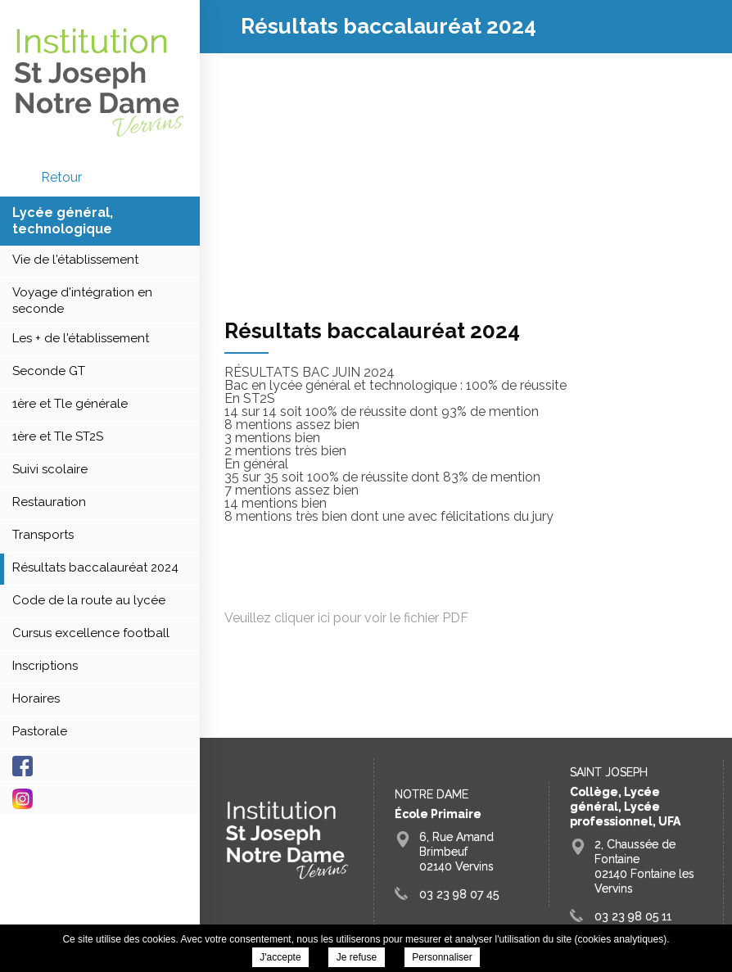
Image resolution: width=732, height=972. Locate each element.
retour (61, 177)
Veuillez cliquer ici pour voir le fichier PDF (346, 618)
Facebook (41, 764)
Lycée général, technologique (62, 221)
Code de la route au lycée (88, 600)
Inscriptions (45, 665)
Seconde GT (48, 371)
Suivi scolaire (50, 469)
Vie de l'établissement (75, 259)
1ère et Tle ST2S (57, 436)
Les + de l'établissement (80, 338)
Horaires (36, 698)
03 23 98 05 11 (632, 916)
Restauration (49, 502)
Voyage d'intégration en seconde (82, 300)
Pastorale (39, 731)
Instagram (41, 796)
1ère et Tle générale (70, 403)
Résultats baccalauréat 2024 (95, 567)
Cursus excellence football (90, 633)
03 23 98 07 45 (459, 894)
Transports (43, 534)
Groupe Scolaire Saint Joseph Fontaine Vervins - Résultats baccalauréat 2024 (100, 82)
